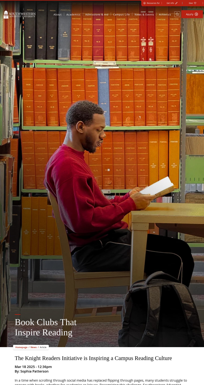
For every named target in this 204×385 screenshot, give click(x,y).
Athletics (165, 14)
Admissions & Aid (96, 14)
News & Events (144, 14)
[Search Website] (177, 14)
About (58, 14)
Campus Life (121, 14)
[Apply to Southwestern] (192, 14)
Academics (73, 14)
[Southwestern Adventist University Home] (19, 14)
